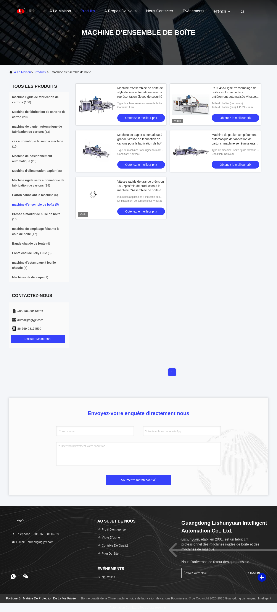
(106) (35, 99)
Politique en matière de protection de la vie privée (41, 598)
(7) (34, 265)
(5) (35, 204)
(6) (35, 195)
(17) (36, 231)
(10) (36, 216)
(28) (32, 158)
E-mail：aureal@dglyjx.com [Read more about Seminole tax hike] (32, 542)
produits (40, 72)
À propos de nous (120, 11)
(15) (37, 170)
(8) (31, 243)
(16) (37, 144)
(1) (30, 277)
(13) (37, 129)
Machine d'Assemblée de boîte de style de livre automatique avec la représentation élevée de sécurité (140, 92)
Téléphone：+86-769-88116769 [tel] (35, 534)
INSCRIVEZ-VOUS (254, 573)
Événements (193, 11)
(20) (39, 114)
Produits (88, 11)
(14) (38, 183)
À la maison (60, 11)
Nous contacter (159, 11)
